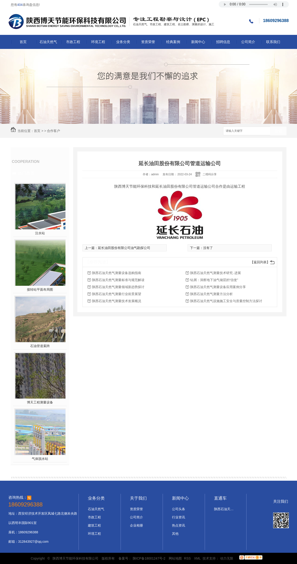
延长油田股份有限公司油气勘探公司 (124, 248)
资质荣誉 (148, 42)
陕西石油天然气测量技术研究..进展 (215, 273)
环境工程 (98, 42)
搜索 (278, 131)
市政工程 (73, 42)
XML (197, 558)
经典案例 (173, 42)
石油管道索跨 (40, 346)
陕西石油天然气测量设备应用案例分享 (218, 287)
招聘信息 (223, 42)
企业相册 (136, 525)
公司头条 (178, 509)
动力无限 (226, 558)
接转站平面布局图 (40, 289)
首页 (23, 42)
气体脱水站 (40, 459)
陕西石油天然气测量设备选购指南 (116, 273)
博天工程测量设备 (40, 402)
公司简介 (248, 42)
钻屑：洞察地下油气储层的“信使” (214, 280)
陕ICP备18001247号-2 (149, 558)
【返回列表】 (260, 262)
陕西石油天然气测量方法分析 (211, 294)
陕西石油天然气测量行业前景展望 (116, 294)
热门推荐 (26, 173)
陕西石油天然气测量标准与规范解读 (118, 280)
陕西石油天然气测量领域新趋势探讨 (118, 287)
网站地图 (175, 558)
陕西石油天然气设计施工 (224, 509)
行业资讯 (178, 517)
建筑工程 (94, 525)
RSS (188, 558)
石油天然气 (48, 42)
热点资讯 (178, 525)
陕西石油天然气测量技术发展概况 (116, 301)
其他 (175, 533)
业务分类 (123, 42)
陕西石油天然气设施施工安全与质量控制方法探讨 (226, 301)
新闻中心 (198, 42)
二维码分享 (210, 174)
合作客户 (53, 131)
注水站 (40, 233)
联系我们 (273, 42)
